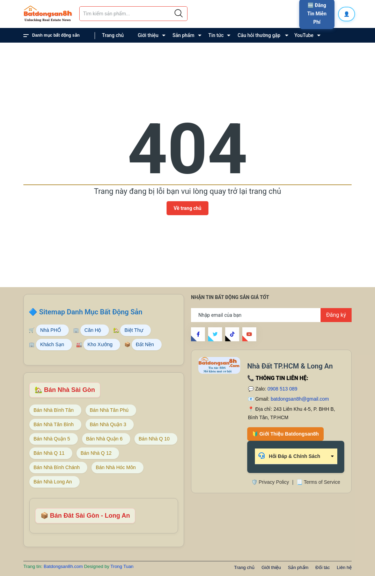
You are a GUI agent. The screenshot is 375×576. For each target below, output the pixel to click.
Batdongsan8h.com (64, 566)
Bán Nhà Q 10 (154, 439)
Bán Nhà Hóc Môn (115, 467)
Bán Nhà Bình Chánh (57, 467)
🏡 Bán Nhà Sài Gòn (65, 389)
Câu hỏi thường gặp (259, 35)
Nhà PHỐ (50, 330)
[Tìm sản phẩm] (133, 14)
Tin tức (216, 35)
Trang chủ (113, 35)
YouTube (304, 35)
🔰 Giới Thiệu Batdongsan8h (285, 434)
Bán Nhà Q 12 (96, 453)
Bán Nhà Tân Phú (109, 410)
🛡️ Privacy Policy (270, 482)
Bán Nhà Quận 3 (108, 424)
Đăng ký (336, 315)
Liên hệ (117, 53)
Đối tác (322, 567)
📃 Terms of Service (318, 482)
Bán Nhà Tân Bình (54, 424)
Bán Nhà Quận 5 (52, 439)
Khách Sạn (52, 344)
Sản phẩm (183, 35)
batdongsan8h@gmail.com (300, 399)
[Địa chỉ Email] (271, 315)
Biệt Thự (133, 330)
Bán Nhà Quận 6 (104, 439)
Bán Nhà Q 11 (49, 453)
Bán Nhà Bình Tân (54, 410)
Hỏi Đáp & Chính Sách (289, 455)
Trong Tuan (121, 566)
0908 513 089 (282, 389)
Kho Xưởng (100, 344)
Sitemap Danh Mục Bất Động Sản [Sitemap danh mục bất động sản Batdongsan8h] (90, 312)
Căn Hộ (92, 330)
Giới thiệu (148, 35)
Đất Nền (145, 344)
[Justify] (178, 14)
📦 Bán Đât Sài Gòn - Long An (85, 515)
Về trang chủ (187, 208)
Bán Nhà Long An (53, 481)
